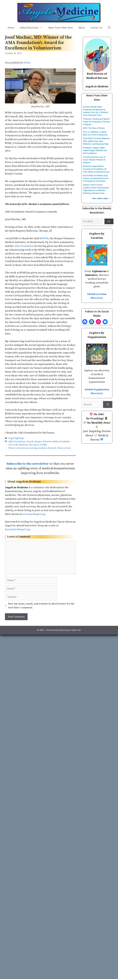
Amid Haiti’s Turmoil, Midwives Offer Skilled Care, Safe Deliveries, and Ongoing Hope (96, 141)
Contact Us (96, 27)
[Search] (107, 404)
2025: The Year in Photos (94, 128)
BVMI (27, 62)
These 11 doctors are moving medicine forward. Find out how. (39, 448)
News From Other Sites (60, 27)
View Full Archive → (101, 198)
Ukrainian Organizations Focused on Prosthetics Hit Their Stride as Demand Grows (96, 169)
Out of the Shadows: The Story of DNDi (27, 444)
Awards (30, 441)
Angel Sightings (16, 438)
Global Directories (32, 28)
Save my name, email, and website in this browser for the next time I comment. (41, 605)
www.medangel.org (34, 514)
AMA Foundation (24, 246)
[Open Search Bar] (109, 28)
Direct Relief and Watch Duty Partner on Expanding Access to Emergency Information (96, 178)
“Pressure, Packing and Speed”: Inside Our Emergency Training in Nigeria (96, 122)
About (81, 27)
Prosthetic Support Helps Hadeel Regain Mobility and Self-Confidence (95, 150)
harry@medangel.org (17, 529)
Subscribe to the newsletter (28, 464)
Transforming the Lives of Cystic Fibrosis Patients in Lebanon (94, 160)
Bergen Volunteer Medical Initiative (52, 441)
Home (11, 27)
